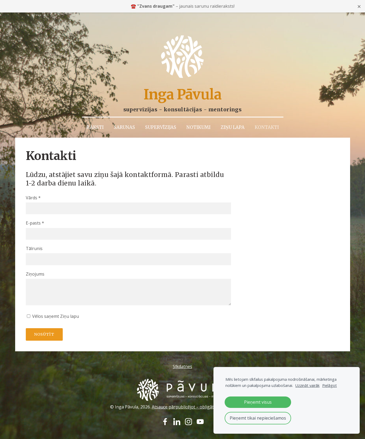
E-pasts (35, 213)
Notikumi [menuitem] (198, 117)
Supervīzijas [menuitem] (160, 117)
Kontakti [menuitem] (267, 117)
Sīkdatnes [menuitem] (182, 356)
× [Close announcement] (359, 6)
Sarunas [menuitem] (124, 117)
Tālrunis (34, 238)
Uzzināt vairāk (307, 385)
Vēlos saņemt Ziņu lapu (53, 306)
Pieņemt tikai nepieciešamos (258, 418)
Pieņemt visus (258, 402)
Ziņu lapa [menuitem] (233, 117)
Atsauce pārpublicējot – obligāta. (184, 396)
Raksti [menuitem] (95, 117)
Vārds (33, 187)
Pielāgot (329, 385)
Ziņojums (35, 263)
